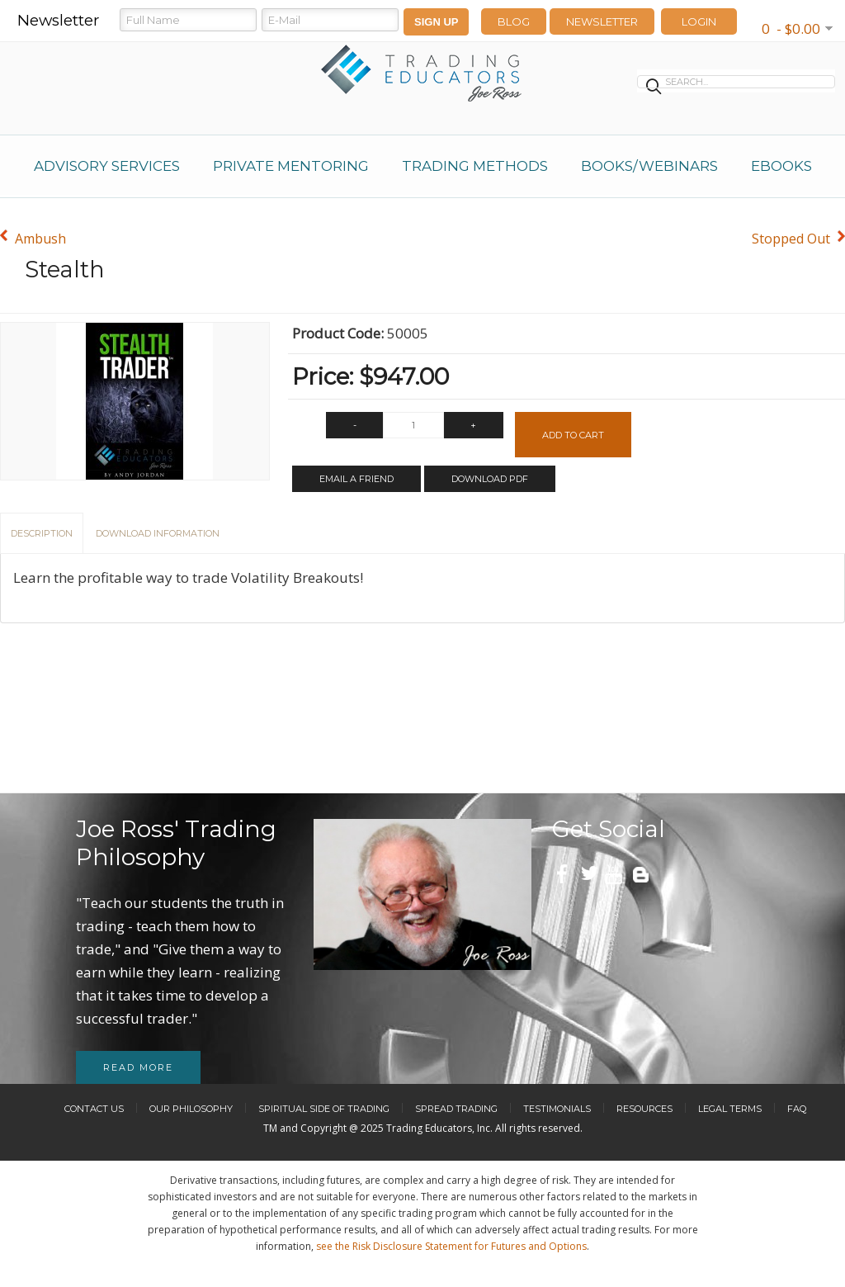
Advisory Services (107, 166)
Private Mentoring (291, 166)
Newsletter (602, 21)
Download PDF (489, 479)
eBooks (781, 166)
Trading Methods (475, 166)
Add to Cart (573, 435)
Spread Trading (456, 1108)
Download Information (158, 533)
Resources (644, 1108)
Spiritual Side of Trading (323, 1108)
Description (42, 533)
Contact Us (94, 1108)
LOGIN (699, 21)
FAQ (796, 1108)
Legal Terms (730, 1108)
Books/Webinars (649, 166)
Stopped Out (791, 238)
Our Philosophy (191, 1108)
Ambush (40, 238)
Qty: (305, 429)
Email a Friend (356, 479)
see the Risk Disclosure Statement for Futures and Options (451, 1246)
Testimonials (557, 1108)
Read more (138, 1067)
